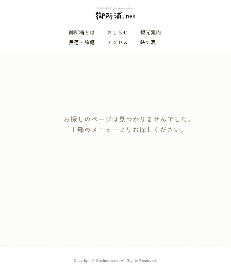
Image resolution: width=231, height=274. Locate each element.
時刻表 (148, 42)
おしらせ (117, 33)
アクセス (117, 42)
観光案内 (150, 33)
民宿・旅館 (82, 42)
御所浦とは (82, 33)
